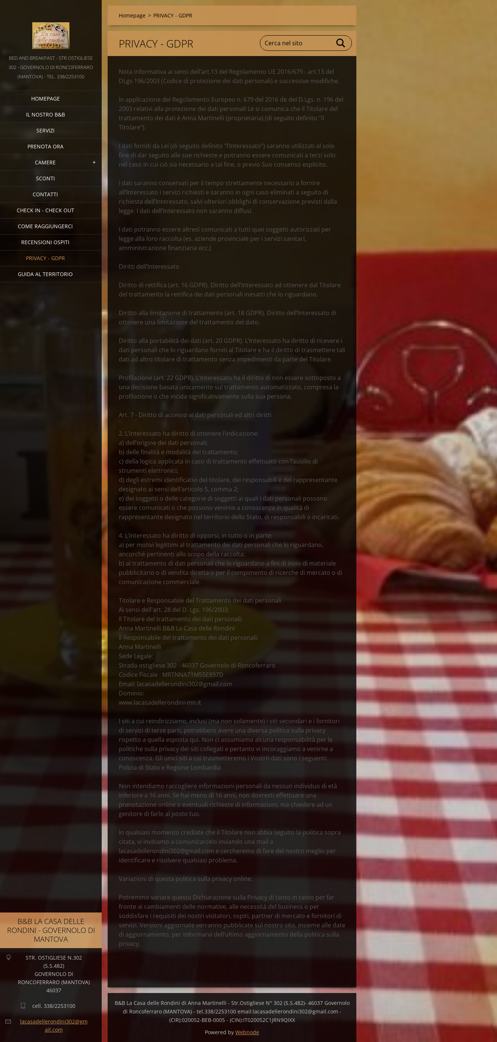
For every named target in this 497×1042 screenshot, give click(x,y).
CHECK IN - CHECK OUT (45, 210)
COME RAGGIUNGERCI (45, 226)
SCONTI (45, 178)
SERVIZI (45, 130)
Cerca (341, 43)
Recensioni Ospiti (45, 242)
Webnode (247, 1032)
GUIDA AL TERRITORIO (45, 274)
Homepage (45, 98)
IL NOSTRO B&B (45, 114)
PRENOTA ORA (45, 146)
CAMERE (45, 162)
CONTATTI (45, 194)
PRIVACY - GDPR (45, 258)
